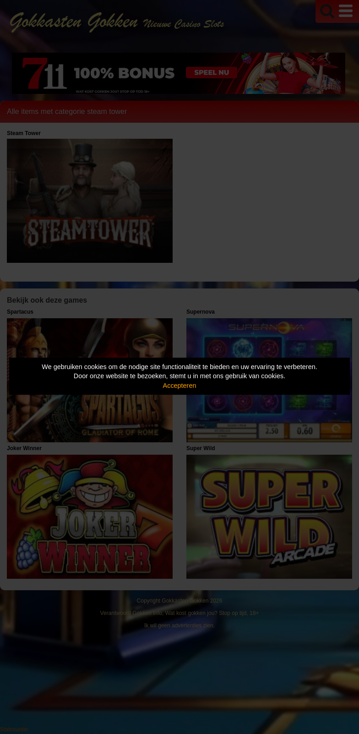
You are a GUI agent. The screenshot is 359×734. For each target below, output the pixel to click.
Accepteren (179, 385)
